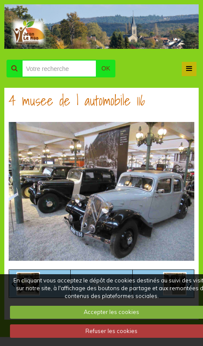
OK (106, 68)
